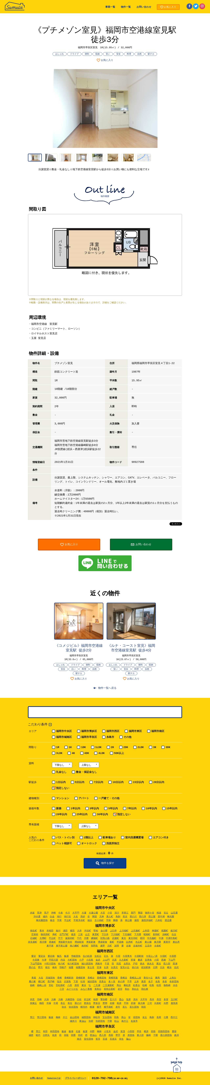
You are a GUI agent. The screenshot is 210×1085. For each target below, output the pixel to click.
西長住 (87, 1003)
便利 (87, 54)
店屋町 (115, 938)
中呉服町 (151, 938)
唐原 (143, 981)
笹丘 (166, 913)
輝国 (94, 916)
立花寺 (148, 946)
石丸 (106, 956)
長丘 (63, 1003)
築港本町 (69, 938)
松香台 (136, 985)
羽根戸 (62, 967)
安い (108, 54)
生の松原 (87, 956)
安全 (118, 54)
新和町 (156, 934)
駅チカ (151, 54)
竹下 (60, 938)
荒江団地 (41, 1017)
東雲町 (95, 934)
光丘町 (138, 942)
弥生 (121, 1039)
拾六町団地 (73, 963)
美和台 (97, 989)
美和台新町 (109, 989)
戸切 (135, 963)
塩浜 (59, 981)
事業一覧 (110, 7)
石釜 (78, 1031)
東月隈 (157, 942)
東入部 (140, 1035)
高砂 (82, 916)
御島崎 (167, 985)
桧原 (119, 1003)
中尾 (55, 1003)
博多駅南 (102, 942)
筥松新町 (60, 985)
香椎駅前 (69, 978)
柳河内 (83, 1007)
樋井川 (73, 1021)
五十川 (113, 999)
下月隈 (137, 934)
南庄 (79, 1039)
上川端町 (123, 930)
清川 (117, 913)
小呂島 (89, 960)
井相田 (50, 930)
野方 (40, 967)
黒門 (133, 913)
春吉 (52, 920)
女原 (106, 967)
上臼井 (113, 930)
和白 (127, 989)
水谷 (175, 985)
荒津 (39, 913)
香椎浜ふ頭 (135, 978)
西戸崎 (51, 981)
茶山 (123, 1017)
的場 (133, 1003)
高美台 (102, 981)
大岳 (41, 978)
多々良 (111, 981)
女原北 (114, 967)
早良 (139, 1031)
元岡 (155, 967)
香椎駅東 (80, 978)
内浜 (63, 960)
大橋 (60, 999)
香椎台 (91, 978)
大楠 (53, 999)
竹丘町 (52, 938)
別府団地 (100, 1021)
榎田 (72, 930)
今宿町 (163, 956)
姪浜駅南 (145, 967)
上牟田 (146, 930)
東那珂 (166, 942)
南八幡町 (74, 946)
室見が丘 (124, 967)
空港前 (34, 934)
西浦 (175, 963)
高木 (152, 999)
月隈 (86, 938)
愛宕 (33, 956)
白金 (52, 916)
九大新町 (123, 960)
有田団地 (54, 1031)
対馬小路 (105, 938)
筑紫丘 (33, 1003)
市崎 (39, 999)
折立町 (87, 999)
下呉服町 (127, 934)
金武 (98, 960)
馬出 (119, 985)
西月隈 (43, 942)
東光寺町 (133, 938)
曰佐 (79, 999)
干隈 (109, 1021)
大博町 (43, 938)
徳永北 (150, 963)
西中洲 (161, 916)
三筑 (80, 934)
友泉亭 (134, 1021)
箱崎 (32, 985)
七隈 (166, 1017)
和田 (143, 1007)
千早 (129, 981)
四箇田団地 (163, 1031)
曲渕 (176, 1035)
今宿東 (35, 960)
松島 (151, 985)
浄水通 (36, 916)
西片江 (174, 1017)
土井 (136, 981)
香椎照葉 (113, 978)
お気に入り (107, 60)
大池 (46, 999)
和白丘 (135, 989)
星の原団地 (166, 1035)
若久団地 (134, 1007)
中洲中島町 (171, 938)
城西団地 (86, 1017)
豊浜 (158, 963)
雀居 (73, 934)
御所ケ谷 (149, 913)
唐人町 (109, 916)
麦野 (102, 946)
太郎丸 (127, 963)
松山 (116, 1021)
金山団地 (74, 1017)
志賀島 (67, 981)
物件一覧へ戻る (107, 688)
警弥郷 (103, 999)
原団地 (130, 1035)
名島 (157, 981)
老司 (118, 1007)
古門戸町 (64, 934)
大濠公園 (93, 913)
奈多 (164, 981)
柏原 (95, 999)
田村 (80, 1035)
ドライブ (74, 54)
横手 (99, 1007)
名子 (150, 981)
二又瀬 (96, 985)
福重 (71, 967)
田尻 (118, 963)
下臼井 (105, 934)
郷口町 (41, 981)
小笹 (109, 913)
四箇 (153, 1031)
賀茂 (122, 1031)
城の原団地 (87, 963)
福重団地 (80, 967)
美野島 (94, 946)
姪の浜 (135, 967)
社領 (82, 981)
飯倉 (51, 1017)
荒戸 (46, 913)
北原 (114, 960)
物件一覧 (126, 7)
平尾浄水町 (79, 920)
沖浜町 (87, 930)
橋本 (54, 967)
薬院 (136, 920)
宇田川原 (53, 960)
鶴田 (41, 1003)
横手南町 (108, 1007)
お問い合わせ (143, 7)
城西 (31, 1035)
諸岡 (116, 946)
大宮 (102, 913)
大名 (75, 916)
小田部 (130, 1031)
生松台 (97, 956)
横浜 (169, 967)
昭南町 (147, 934)
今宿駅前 (139, 956)
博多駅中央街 (65, 942)
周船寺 (98, 963)
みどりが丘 (72, 989)
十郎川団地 (50, 963)
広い (73, 669)
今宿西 (172, 956)
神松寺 (96, 1017)
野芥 (118, 1035)
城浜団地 (92, 981)
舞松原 (127, 985)
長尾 (159, 1017)
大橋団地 (69, 999)
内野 (92, 1031)
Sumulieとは (54, 1078)
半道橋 (120, 942)
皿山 (121, 999)
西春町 (52, 942)
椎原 (146, 1031)
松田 (159, 985)
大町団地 (72, 960)
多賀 (166, 999)
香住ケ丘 (148, 978)
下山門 (171, 960)
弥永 (64, 1007)
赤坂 (32, 913)
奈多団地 (174, 981)
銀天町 (174, 930)
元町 (109, 946)
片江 (65, 1017)
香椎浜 (123, 978)
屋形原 (174, 1003)
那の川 (133, 916)
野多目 (96, 1003)
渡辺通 (168, 920)
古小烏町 (99, 920)
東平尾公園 (61, 946)
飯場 (71, 1031)
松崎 (144, 985)
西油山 (93, 1035)
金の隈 (104, 930)
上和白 (172, 978)
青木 (42, 930)
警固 (140, 913)
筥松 (51, 985)
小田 (156, 960)
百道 (105, 1039)
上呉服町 (135, 930)
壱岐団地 (75, 956)
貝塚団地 (50, 978)
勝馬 (157, 978)
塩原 (128, 999)
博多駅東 (90, 942)
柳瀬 (92, 1007)
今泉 (60, 913)
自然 (139, 54)
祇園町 (164, 930)
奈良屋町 (32, 942)
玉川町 (174, 999)
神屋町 (155, 930)
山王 (87, 934)
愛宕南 (51, 956)
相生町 (33, 930)
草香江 (125, 913)
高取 (66, 1035)
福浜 (89, 920)
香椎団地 (101, 978)
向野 (166, 1003)
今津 (44, 960)
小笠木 (107, 1031)
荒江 (32, 1017)
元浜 (162, 967)
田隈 (73, 1035)
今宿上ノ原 (152, 956)
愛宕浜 (41, 956)
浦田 (65, 930)
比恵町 (129, 942)
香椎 (59, 978)
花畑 (112, 1003)
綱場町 (94, 938)
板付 (58, 930)
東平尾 (50, 946)
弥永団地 (73, 1007)
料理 (129, 54)
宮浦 (99, 967)
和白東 (144, 989)
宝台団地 (107, 1017)
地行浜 (67, 916)
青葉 (34, 978)
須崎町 (165, 934)
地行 (59, 916)
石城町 (33, 938)
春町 (112, 942)
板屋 (85, 1031)
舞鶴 (115, 920)
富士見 (90, 967)
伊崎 (53, 913)
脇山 (128, 1039)
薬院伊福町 (147, 920)
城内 (45, 916)
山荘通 (174, 913)
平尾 (59, 920)
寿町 (54, 934)
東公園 (148, 942)
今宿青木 (127, 956)
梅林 (58, 1017)
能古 (47, 967)
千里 (107, 963)
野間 (105, 1003)
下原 (75, 981)
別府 (91, 1021)
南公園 (128, 920)
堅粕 (96, 930)
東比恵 (176, 942)
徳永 (142, 963)
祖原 (54, 1035)
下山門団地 (36, 963)
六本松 (158, 920)
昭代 (38, 1035)
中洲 (161, 938)
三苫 (62, 989)
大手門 (75, 913)
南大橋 (141, 1003)
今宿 (118, 956)
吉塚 (128, 946)
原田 (76, 985)
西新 (111, 1035)
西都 (163, 960)
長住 (70, 1003)
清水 (135, 999)
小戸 (81, 960)
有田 (45, 1031)
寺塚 (48, 1003)
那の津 (142, 916)
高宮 (159, 999)
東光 (123, 938)
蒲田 (164, 978)
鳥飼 (118, 916)
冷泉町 (157, 946)
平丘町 (67, 920)
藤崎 (148, 1035)
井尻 (32, 999)
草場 (133, 960)
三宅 (149, 1003)
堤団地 (136, 1017)
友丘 (144, 1017)
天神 (101, 916)
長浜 (125, 916)
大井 (79, 930)
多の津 (121, 981)
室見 (98, 1039)
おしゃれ (59, 54)
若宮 (120, 989)
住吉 (174, 934)
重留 (174, 1031)
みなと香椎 (86, 989)
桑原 (140, 960)
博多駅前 (79, 942)
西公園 (151, 916)
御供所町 (45, 934)
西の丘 (32, 967)
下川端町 (115, 934)
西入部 (166, 963)
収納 (97, 54)
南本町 (85, 946)
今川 (67, 913)
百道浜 (113, 1039)
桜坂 (159, 913)
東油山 (82, 1021)
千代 (79, 938)
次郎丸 (46, 1035)
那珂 (142, 938)
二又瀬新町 (108, 985)
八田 (69, 985)
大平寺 (143, 999)
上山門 (106, 960)
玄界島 (148, 960)
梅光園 (170, 916)
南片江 (124, 1021)
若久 (125, 1007)
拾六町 (61, 963)
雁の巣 (32, 981)
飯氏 (59, 956)
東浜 (84, 985)
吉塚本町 (137, 946)
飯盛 (66, 956)
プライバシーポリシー (75, 1078)
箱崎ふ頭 (41, 985)
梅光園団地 (42, 920)
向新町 (157, 1003)
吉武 (176, 967)
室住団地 (88, 1039)
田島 (116, 1017)
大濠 (84, 913)
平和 (108, 920)
